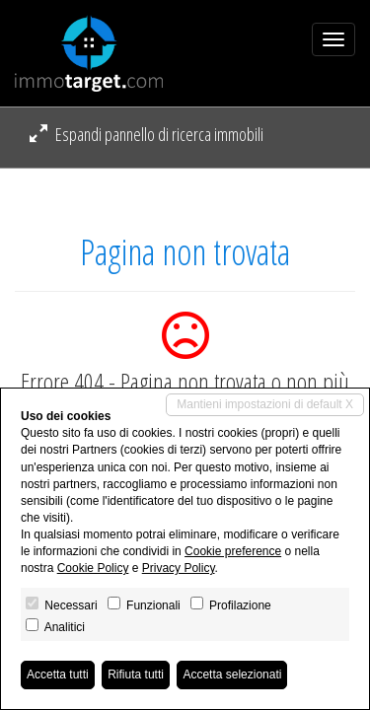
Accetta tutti (58, 674)
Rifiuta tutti (136, 674)
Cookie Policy (93, 568)
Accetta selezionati (232, 674)
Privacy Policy (178, 568)
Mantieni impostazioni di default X (265, 404)
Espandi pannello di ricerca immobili (146, 134)
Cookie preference (233, 551)
